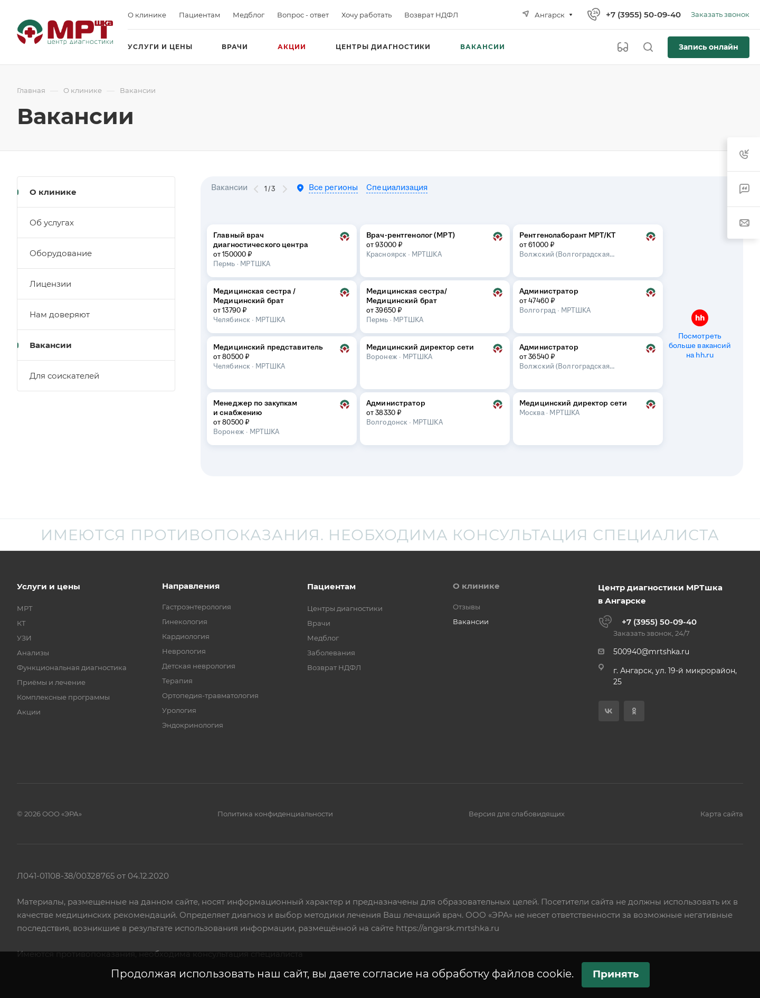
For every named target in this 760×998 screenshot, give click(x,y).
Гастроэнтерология (196, 606)
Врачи (318, 623)
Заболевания (331, 652)
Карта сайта (721, 813)
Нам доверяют (60, 314)
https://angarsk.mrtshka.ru (447, 928)
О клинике (53, 192)
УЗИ (24, 638)
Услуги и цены (48, 586)
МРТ (25, 608)
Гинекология (184, 621)
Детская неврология (198, 666)
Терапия (177, 680)
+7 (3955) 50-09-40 (643, 15)
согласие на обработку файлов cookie (467, 973)
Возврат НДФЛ (334, 667)
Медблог (323, 638)
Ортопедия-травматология (210, 695)
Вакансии (51, 345)
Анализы (33, 652)
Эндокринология (192, 725)
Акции (29, 712)
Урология (179, 710)
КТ (21, 623)
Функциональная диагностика (72, 667)
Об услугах (52, 223)
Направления (191, 586)
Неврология (184, 651)
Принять (616, 974)
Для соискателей (64, 376)
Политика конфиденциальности (275, 813)
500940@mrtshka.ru (651, 651)
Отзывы (466, 606)
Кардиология (186, 636)
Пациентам (331, 586)
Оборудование (61, 253)
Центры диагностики (345, 608)
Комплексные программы (63, 697)
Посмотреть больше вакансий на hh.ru (700, 346)
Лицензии (50, 284)
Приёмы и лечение (51, 682)
